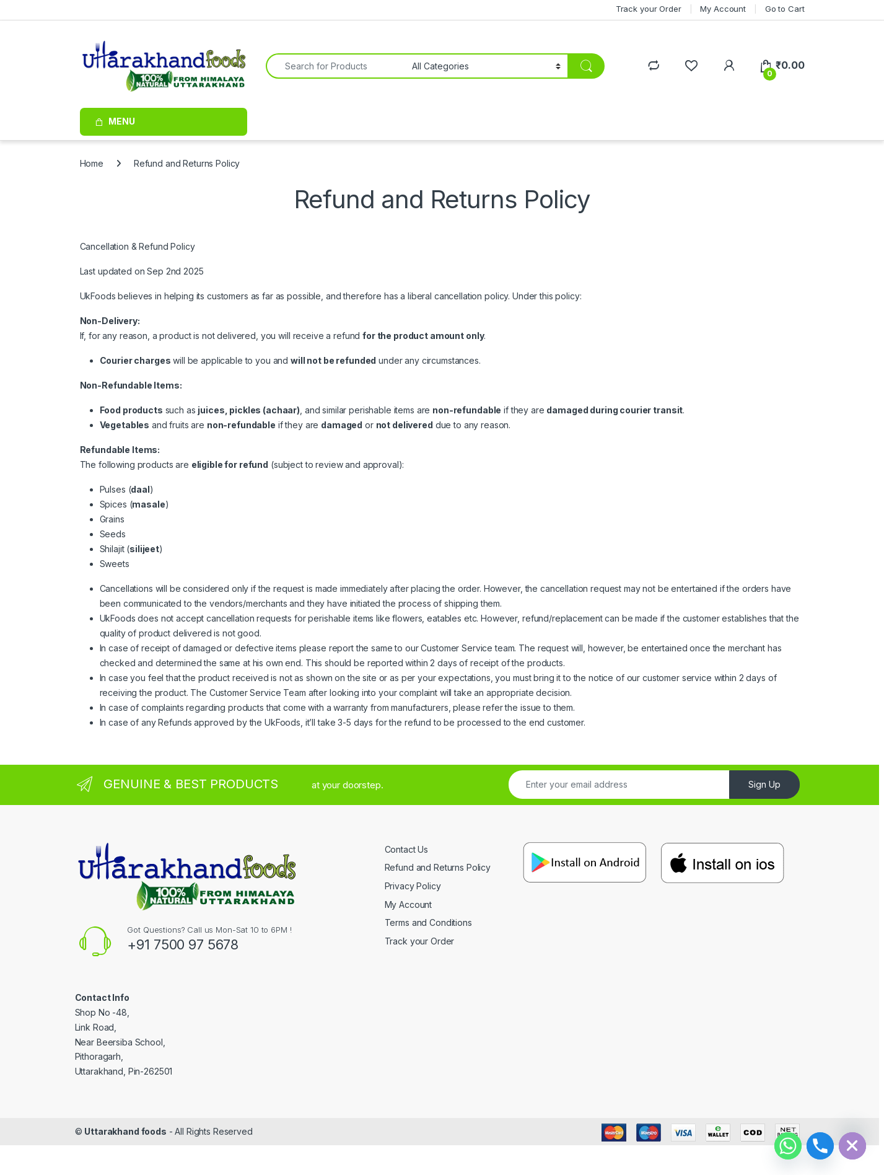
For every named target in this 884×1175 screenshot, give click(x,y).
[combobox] (335, 66)
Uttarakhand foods (125, 1131)
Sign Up (764, 784)
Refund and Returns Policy (438, 867)
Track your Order (420, 941)
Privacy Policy (413, 886)
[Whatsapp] (788, 1146)
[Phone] (820, 1146)
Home (91, 163)
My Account (408, 904)
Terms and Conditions (428, 922)
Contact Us (407, 849)
